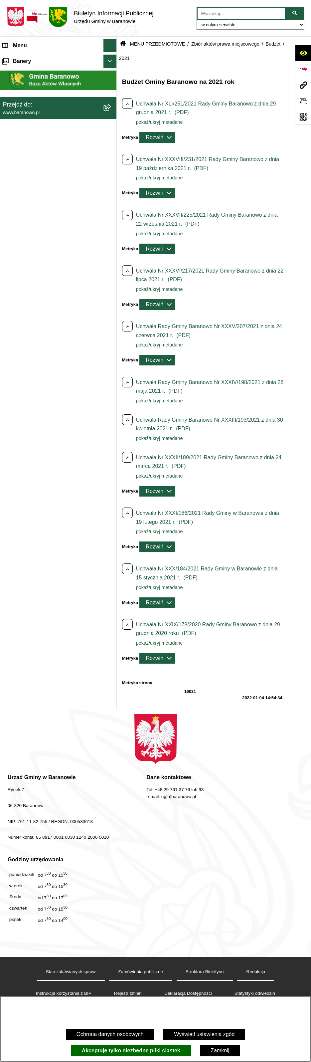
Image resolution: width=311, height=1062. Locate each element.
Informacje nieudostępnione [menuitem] (35, 443)
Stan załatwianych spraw (71, 971)
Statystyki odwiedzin (254, 993)
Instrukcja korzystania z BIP (63, 993)
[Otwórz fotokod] (303, 117)
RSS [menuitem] (8, 483)
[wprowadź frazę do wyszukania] (241, 13)
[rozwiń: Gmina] (111, 250)
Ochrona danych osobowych (110, 1034)
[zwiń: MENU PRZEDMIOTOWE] (111, 233)
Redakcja (255, 971)
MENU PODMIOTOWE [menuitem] (30, 59)
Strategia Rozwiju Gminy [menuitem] (32, 456)
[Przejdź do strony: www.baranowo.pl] (303, 85)
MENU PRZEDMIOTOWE (157, 44)
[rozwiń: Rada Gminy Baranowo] (111, 268)
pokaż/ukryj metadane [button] (159, 122)
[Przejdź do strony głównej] (80, 17)
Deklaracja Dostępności (188, 993)
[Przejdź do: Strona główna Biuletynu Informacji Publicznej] (123, 44)
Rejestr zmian (128, 993)
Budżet (273, 44)
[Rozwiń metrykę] (157, 137)
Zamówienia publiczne (140, 971)
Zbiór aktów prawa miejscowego (225, 44)
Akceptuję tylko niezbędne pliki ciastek (131, 1050)
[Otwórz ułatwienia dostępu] (303, 53)
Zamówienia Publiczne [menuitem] (29, 496)
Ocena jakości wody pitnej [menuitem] (33, 469)
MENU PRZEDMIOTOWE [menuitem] (33, 233)
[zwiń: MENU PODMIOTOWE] (111, 59)
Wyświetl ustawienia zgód (204, 1034)
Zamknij (220, 1050)
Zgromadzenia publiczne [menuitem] (32, 509)
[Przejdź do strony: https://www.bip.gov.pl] (303, 69)
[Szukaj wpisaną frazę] (295, 13)
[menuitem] (58, 76)
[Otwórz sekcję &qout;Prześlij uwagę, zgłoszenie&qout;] (303, 101)
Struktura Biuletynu (205, 971)
